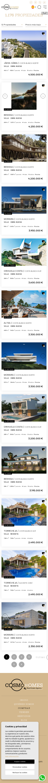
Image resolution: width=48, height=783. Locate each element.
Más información (12, 756)
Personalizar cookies (20, 767)
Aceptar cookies (19, 761)
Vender (24, 712)
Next (43, 44)
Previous (5, 44)
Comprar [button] (24, 708)
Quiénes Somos (24, 704)
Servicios (24, 716)
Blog (24, 720)
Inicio (24, 700)
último (40, 657)
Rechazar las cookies (19, 772)
